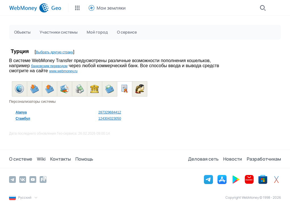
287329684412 (109, 112)
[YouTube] (32, 179)
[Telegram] (12, 179)
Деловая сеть (203, 159)
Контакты (60, 159)
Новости (232, 159)
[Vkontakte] (22, 179)
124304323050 (109, 119)
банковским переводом (49, 66)
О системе (20, 159)
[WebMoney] (29, 8)
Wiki (41, 159)
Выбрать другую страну (54, 52)
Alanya (21, 112)
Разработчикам (264, 159)
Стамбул (23, 119)
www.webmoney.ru (63, 71)
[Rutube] (43, 179)
